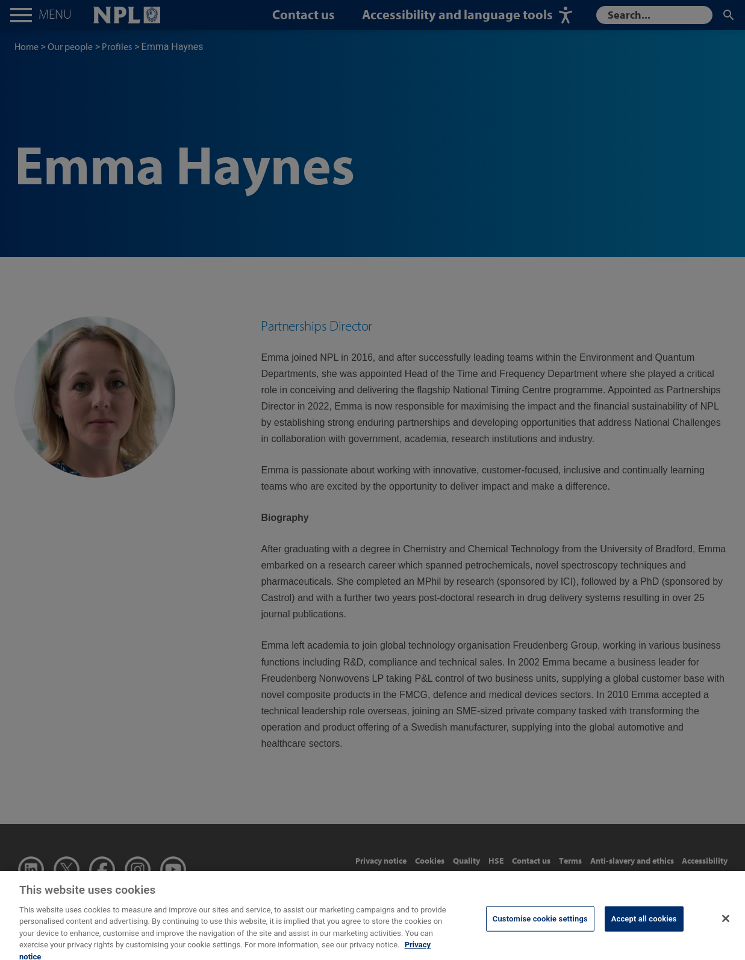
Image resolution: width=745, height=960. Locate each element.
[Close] (725, 924)
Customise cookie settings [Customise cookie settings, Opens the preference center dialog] (540, 924)
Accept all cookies (644, 924)
